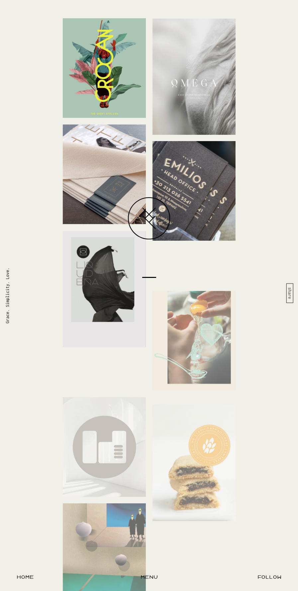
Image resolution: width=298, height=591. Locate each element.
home (25, 577)
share (289, 293)
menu (149, 577)
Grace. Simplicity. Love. (7, 295)
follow (269, 577)
